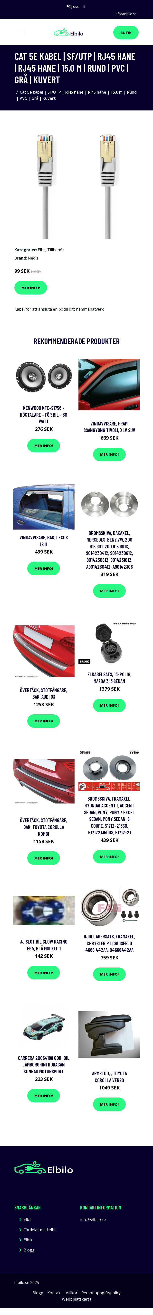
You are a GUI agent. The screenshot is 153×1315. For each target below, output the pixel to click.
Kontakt (54, 1292)
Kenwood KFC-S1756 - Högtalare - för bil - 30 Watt (43, 414)
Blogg (29, 1250)
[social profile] (83, 6)
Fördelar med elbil (40, 1229)
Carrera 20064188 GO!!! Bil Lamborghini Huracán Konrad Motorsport (43, 1064)
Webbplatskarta (76, 1299)
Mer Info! (30, 287)
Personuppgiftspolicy (101, 1292)
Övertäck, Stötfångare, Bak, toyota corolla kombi (43, 827)
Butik (126, 32)
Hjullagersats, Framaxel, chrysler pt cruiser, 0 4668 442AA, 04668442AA (109, 943)
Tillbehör (55, 249)
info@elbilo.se (126, 13)
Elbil (41, 249)
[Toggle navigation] (21, 32)
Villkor (71, 1292)
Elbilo (29, 1239)
